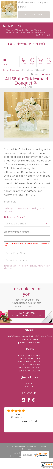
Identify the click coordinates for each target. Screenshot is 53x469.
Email (46, 74)
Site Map (37, 456)
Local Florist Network (21, 456)
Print (35, 74)
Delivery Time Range (17, 231)
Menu (4, 64)
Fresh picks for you (26, 297)
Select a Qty (10, 201)
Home (5, 70)
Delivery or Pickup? (14, 217)
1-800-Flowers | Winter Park (26, 43)
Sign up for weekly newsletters (26, 314)
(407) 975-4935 (14, 25)
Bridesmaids (14, 70)
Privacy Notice (34, 453)
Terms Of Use (18, 453)
